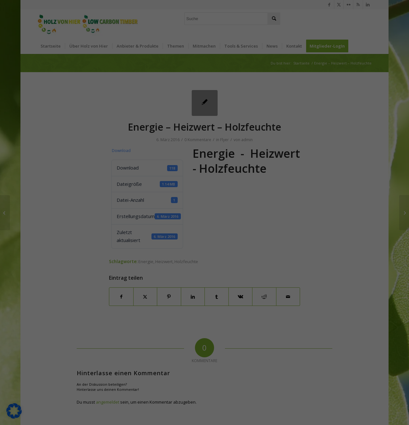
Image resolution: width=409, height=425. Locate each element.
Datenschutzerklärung (109, 104)
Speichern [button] (266, 131)
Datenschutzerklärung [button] (207, 183)
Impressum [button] (237, 183)
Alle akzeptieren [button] (143, 131)
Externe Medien (231, 54)
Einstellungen (131, 110)
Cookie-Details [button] (174, 183)
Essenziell (225, 21)
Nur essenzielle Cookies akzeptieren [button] (204, 150)
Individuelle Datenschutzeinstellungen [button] (204, 168)
